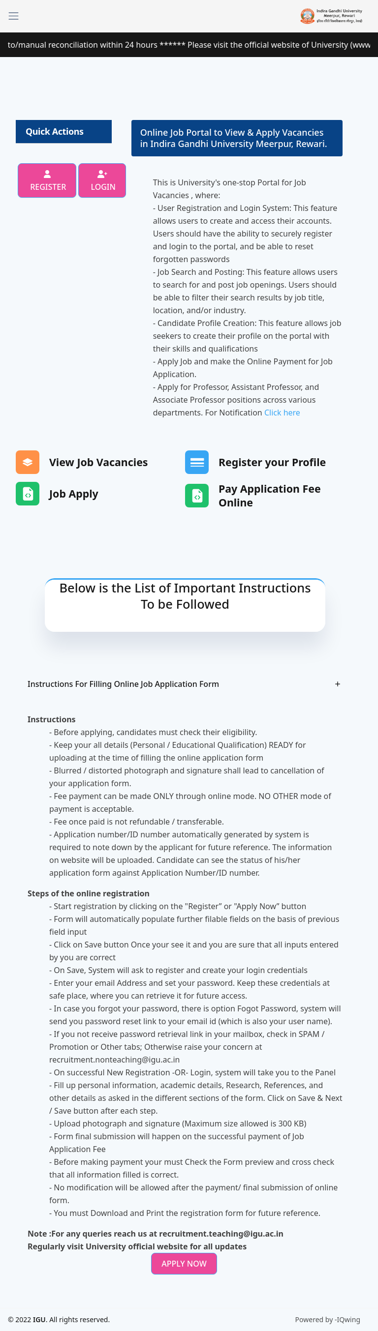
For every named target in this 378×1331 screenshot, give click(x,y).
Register (47, 181)
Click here (282, 412)
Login (102, 181)
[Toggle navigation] (13, 16)
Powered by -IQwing (327, 1319)
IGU (39, 1319)
